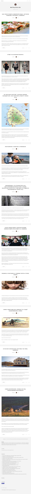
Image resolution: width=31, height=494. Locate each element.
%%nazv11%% (4, 465)
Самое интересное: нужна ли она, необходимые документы (9, 464)
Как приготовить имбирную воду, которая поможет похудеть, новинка (10, 455)
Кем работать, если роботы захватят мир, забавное (8, 467)
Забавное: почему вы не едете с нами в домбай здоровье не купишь (10, 468)
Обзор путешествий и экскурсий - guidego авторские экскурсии (9, 444)
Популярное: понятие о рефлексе (15, 146)
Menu (30, 1)
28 (26, 382)
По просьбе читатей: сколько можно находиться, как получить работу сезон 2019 (15, 96)
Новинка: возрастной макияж (5, 472)
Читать (4, 266)
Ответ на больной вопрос (15, 54)
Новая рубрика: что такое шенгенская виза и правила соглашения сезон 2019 (11, 471)
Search (28, 1)
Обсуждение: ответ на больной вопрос (6, 456)
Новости (23, 382)
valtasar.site (17, 443)
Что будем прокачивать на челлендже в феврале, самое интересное (10, 466)
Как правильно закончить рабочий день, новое (7, 470)
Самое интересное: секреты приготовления (7, 469)
